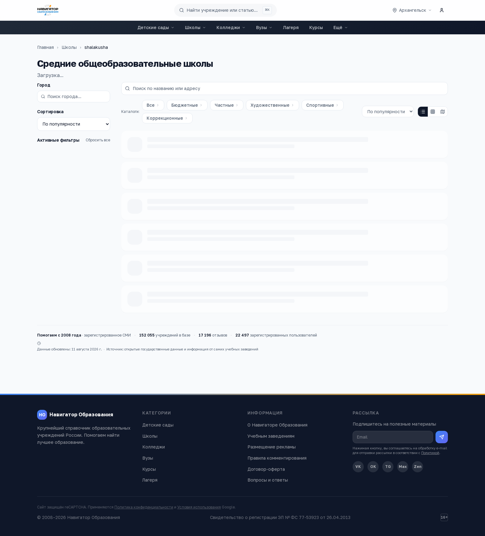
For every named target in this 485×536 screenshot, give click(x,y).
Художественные (272, 105)
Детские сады (155, 27)
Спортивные (322, 105)
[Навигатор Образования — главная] (47, 10)
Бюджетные (187, 105)
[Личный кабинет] (442, 10)
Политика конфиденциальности (143, 507)
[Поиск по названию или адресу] (284, 88)
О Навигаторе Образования (277, 424)
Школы (195, 27)
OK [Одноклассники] (373, 466)
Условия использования (199, 507)
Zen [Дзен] (418, 466)
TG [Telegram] (388, 466)
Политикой (430, 453)
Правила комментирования (277, 458)
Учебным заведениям (270, 436)
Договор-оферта (266, 469)
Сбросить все (98, 140)
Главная (45, 47)
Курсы (316, 27)
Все (153, 105)
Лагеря (291, 27)
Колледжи (231, 27)
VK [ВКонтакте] (358, 466)
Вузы (264, 27)
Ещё (340, 27)
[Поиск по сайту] (225, 10)
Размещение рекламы (271, 446)
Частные (227, 105)
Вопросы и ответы (267, 479)
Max (403, 466)
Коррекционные (167, 118)
